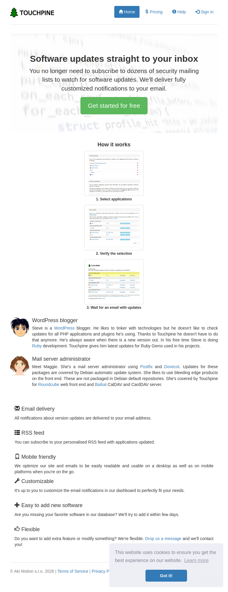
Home (127, 12)
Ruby (37, 346)
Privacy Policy (105, 571)
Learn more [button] (196, 560)
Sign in (204, 12)
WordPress (64, 328)
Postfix (146, 366)
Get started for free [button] (114, 105)
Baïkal (101, 384)
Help (179, 12)
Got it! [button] (166, 575)
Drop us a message (163, 538)
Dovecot (171, 366)
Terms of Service (72, 571)
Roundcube (48, 384)
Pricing (154, 12)
